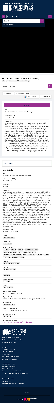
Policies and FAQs (7, 368)
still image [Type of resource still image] (7, 281)
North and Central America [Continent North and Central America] (12, 263)
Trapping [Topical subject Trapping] (6, 249)
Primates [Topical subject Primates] (20, 249)
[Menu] (50, 16)
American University (8, 379)
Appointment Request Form (10, 357)
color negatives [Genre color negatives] (8, 287)
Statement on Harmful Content (11, 371)
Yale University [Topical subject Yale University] (23, 252)
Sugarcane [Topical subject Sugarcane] (32, 252)
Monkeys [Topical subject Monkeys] (39, 255)
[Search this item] (25, 86)
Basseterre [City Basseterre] (7, 275)
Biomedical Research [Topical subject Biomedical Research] (10, 252)
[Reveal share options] (8, 16)
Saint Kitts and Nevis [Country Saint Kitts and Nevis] (10, 269)
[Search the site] (21, 21)
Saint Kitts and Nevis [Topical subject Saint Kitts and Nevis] (18, 257)
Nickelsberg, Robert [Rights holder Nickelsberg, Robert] (9, 304)
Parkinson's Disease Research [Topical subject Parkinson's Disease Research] (13, 255)
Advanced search (8, 24)
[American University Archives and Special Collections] (14, 332)
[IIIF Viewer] (33, 97)
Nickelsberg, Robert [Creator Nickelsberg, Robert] (9, 237)
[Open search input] (3, 16)
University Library (7, 381)
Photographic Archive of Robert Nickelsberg (16, 81)
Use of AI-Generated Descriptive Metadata (15, 373)
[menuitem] (27, 392)
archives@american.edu (9, 359)
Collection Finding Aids (9, 366)
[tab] (27, 105)
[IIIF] (25, 96)
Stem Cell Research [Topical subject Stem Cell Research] (29, 255)
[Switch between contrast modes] (17, 16)
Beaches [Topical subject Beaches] (13, 249)
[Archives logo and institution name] (18, 7)
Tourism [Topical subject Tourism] (46, 255)
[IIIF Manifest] (46, 97)
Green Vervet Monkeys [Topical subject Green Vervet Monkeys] (31, 249)
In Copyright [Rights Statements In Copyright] (7, 316)
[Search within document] (50, 86)
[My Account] (12, 16)
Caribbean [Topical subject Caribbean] (7, 257)
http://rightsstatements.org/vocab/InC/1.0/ (18, 322)
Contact (27, 392)
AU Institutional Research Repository (13, 384)
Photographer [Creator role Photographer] (8, 243)
